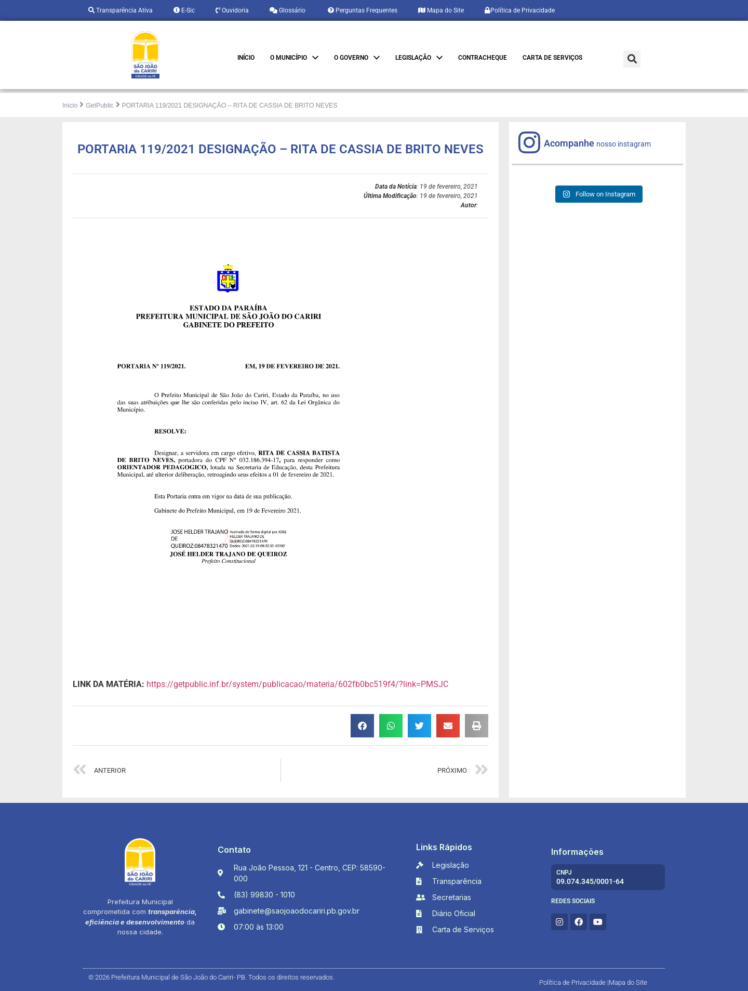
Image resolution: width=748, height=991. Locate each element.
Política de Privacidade (520, 10)
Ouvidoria (232, 10)
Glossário (287, 10)
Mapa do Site (441, 10)
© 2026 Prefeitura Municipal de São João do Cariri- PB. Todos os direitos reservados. (211, 977)
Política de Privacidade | (574, 982)
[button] (631, 59)
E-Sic (184, 10)
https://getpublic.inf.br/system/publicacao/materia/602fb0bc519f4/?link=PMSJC (297, 684)
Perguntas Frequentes (361, 10)
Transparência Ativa (120, 10)
